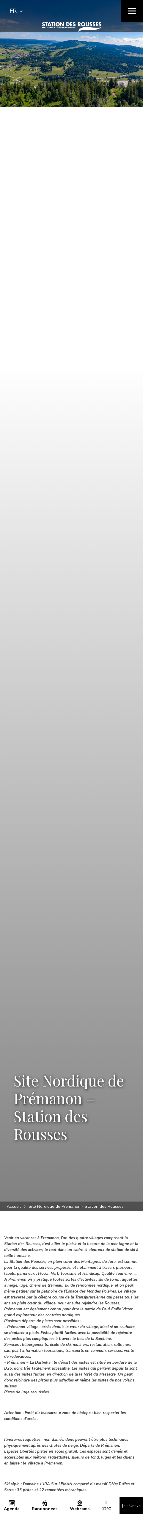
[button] (106, 1509)
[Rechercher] (85, 11)
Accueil (14, 1206)
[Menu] (132, 11)
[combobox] (16, 11)
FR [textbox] (13, 11)
